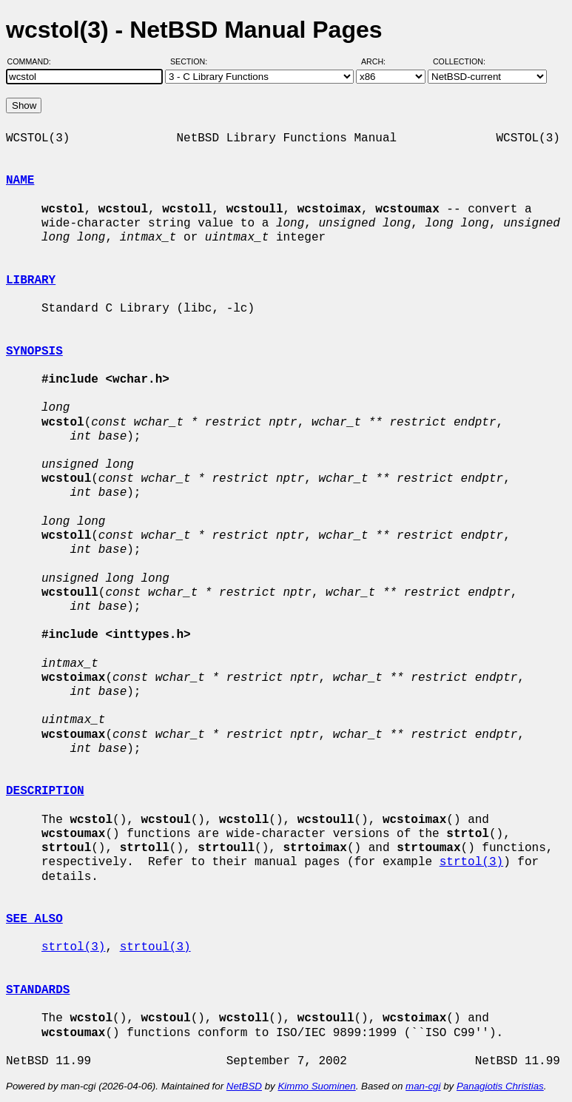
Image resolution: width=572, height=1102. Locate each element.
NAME (20, 180)
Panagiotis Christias (500, 1086)
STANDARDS (38, 990)
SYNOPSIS (34, 351)
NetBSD (244, 1086)
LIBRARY (30, 280)
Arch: (380, 61)
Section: (192, 61)
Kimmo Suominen (316, 1086)
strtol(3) (471, 862)
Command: (33, 61)
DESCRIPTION (45, 791)
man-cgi (423, 1086)
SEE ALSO (34, 919)
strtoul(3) (155, 947)
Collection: (459, 61)
